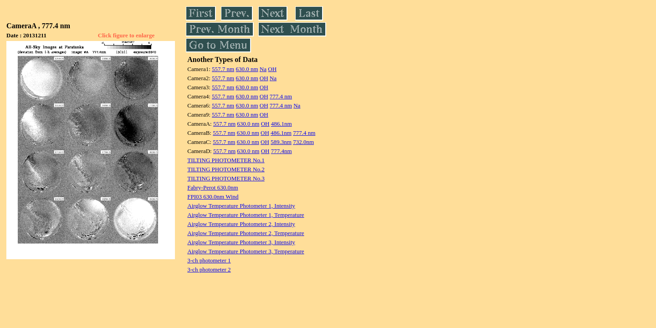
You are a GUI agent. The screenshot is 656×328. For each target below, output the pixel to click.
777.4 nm (281, 96)
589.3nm (281, 141)
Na (263, 69)
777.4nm (281, 151)
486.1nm (281, 123)
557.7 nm (223, 69)
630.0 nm (247, 69)
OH (272, 69)
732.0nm (303, 141)
